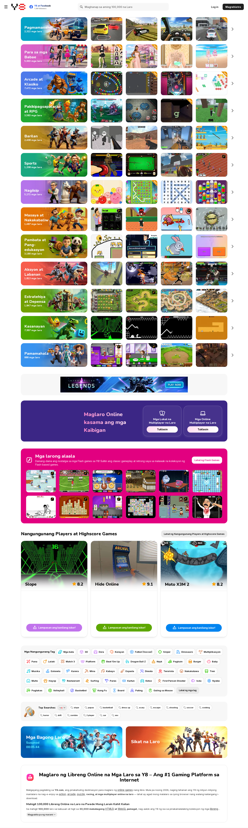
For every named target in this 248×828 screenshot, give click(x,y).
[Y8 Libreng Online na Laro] (18, 7)
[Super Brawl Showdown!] (176, 273)
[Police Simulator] (211, 29)
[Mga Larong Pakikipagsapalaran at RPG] (54, 110)
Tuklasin (162, 429)
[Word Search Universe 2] (176, 192)
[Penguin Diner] (41, 481)
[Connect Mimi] (141, 507)
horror (46, 715)
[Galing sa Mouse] (160, 690)
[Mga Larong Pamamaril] (54, 138)
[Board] (118, 690)
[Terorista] (166, 671)
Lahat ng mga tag (188, 690)
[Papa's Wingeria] (107, 507)
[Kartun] (128, 680)
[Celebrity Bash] (106, 165)
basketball (108, 707)
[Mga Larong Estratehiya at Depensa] (54, 301)
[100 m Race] (211, 165)
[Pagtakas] (34, 690)
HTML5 (109, 808)
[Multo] (32, 680)
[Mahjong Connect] (74, 507)
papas (91, 707)
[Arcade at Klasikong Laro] (54, 83)
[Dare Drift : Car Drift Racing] (106, 29)
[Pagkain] (175, 661)
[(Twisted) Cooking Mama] (176, 219)
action (62, 794)
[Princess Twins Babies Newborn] (176, 56)
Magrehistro (233, 6)
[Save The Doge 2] (106, 246)
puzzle (81, 794)
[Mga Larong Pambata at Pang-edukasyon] (54, 246)
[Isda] (196, 680)
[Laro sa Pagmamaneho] (54, 29)
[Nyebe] (213, 680)
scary (141, 707)
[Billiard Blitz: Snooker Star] (141, 165)
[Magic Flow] (211, 192)
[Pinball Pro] (176, 83)
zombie (74, 715)
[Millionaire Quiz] (141, 246)
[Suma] (106, 83)
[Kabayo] (108, 671)
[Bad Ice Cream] (207, 481)
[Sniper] (164, 651)
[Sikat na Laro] (176, 742)
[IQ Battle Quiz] (211, 246)
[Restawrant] (71, 680)
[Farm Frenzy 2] (176, 355)
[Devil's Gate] (211, 328)
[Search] (81, 7)
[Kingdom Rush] (141, 301)
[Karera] (72, 671)
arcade (71, 794)
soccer (190, 707)
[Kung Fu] (99, 690)
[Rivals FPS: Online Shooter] (176, 138)
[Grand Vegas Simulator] (141, 29)
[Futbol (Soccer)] (141, 651)
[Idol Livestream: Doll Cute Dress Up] (211, 56)
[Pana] (32, 661)
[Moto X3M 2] (194, 589)
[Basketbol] (78, 690)
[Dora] (99, 651)
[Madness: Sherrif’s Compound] (106, 138)
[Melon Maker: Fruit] (106, 192)
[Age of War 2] (141, 481)
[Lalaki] (49, 661)
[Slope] (106, 328)
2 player (90, 715)
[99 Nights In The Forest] (211, 110)
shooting (173, 707)
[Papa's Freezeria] (141, 355)
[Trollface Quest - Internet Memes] (174, 481)
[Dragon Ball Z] (135, 661)
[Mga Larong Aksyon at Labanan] (54, 273)
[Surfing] (92, 680)
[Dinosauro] (184, 651)
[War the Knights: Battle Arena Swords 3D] (106, 273)
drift (60, 715)
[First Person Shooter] (171, 680)
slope (76, 707)
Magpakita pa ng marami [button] (40, 814)
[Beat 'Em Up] (110, 661)
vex (116, 715)
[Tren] (209, 671)
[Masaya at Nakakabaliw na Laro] (54, 219)
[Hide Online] (124, 589)
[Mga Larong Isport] (54, 165)
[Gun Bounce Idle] (141, 83)
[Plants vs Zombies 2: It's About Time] (106, 301)
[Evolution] (211, 219)
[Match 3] (68, 661)
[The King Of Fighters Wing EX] (141, 273)
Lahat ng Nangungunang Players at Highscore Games (194, 533)
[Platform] (88, 661)
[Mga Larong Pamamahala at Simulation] (54, 355)
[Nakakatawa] (189, 671)
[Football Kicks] (74, 481)
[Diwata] (146, 671)
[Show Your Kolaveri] (207, 507)
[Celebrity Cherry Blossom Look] (141, 56)
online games (125, 789)
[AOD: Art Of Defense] (211, 301)
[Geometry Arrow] (176, 328)
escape (156, 707)
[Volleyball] (56, 690)
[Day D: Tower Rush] (176, 301)
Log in (214, 6)
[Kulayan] (117, 651)
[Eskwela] (53, 671)
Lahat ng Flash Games (206, 460)
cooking (206, 707)
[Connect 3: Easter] (141, 192)
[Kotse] (146, 680)
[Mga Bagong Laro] (71, 742)
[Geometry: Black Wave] (141, 328)
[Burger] (194, 661)
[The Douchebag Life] (106, 219)
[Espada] (127, 671)
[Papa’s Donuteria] (107, 481)
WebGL (122, 808)
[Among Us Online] (141, 110)
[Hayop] (49, 680)
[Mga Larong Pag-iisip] (54, 192)
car (104, 715)
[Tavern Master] (211, 355)
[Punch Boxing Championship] (211, 273)
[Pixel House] (176, 246)
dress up (126, 707)
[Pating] (136, 690)
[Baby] (212, 661)
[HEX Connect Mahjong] (211, 83)
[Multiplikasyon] (210, 651)
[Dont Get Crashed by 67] (141, 219)
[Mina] (89, 671)
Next (232, 29)
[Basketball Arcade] (176, 165)
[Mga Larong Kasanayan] (54, 328)
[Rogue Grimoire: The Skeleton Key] (176, 110)
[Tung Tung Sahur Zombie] (211, 138)
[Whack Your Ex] (41, 507)
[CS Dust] (141, 138)
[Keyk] (157, 661)
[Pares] (111, 680)
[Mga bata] (66, 651)
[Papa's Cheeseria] (106, 355)
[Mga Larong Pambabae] (54, 56)
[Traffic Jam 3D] (176, 29)
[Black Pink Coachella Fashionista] (106, 56)
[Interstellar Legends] (106, 110)
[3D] (84, 651)
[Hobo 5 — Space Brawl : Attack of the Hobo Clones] (174, 507)
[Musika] (33, 671)
